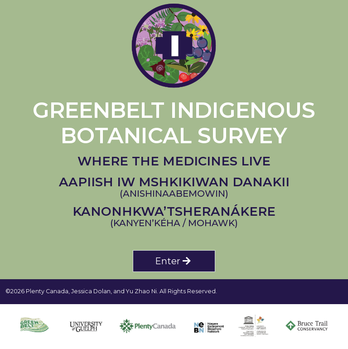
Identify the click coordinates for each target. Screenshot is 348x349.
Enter (174, 261)
